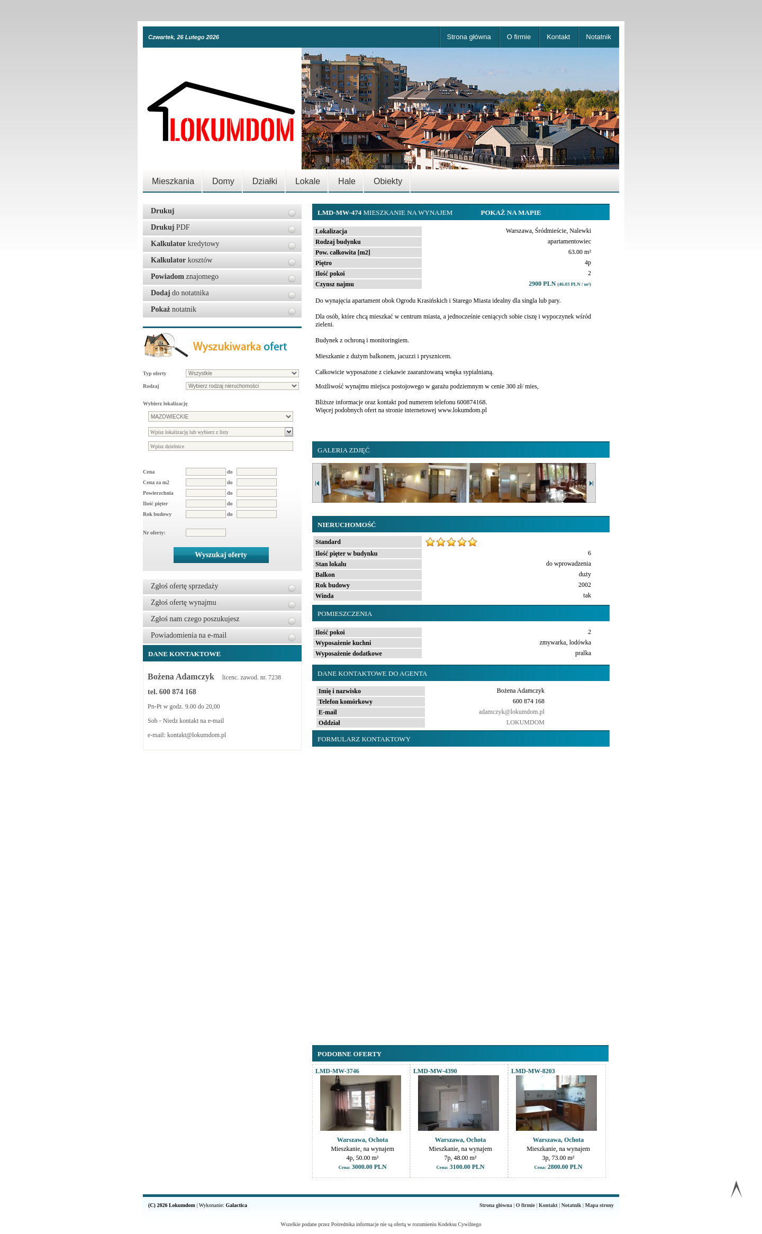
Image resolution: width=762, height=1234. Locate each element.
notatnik (173, 309)
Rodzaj (151, 386)
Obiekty (388, 181)
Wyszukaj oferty (221, 555)
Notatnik (598, 37)
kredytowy (185, 244)
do (230, 472)
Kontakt (558, 37)
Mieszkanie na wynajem (386, 212)
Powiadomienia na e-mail (188, 635)
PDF (170, 227)
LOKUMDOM (525, 722)
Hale (347, 181)
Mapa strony (599, 1205)
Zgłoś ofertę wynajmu (183, 602)
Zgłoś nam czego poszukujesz (195, 619)
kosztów (181, 260)
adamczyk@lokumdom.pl (512, 711)
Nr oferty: (154, 533)
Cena (149, 472)
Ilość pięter (155, 503)
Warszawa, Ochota (362, 1140)
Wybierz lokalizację (165, 403)
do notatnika (180, 293)
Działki (264, 181)
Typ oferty (155, 373)
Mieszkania (173, 181)
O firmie (519, 37)
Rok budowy (157, 514)
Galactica (237, 1205)
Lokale (307, 181)
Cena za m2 (156, 482)
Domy (223, 181)
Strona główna (469, 37)
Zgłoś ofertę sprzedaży (185, 586)
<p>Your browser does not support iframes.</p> (458, 890)
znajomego (185, 276)
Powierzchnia (158, 493)
